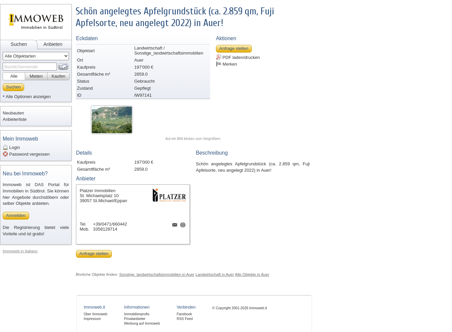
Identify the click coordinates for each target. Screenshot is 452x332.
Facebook (184, 314)
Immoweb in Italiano (20, 251)
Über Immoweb (95, 314)
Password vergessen (26, 154)
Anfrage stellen (233, 48)
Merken (226, 64)
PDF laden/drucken (238, 57)
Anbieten (53, 44)
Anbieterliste (15, 119)
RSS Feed (185, 319)
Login (11, 147)
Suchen (19, 44)
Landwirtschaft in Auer (215, 274)
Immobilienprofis (136, 314)
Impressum (92, 319)
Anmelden (16, 215)
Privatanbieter (134, 319)
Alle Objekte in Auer (252, 274)
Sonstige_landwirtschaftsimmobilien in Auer (157, 274)
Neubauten (13, 112)
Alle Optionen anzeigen (28, 96)
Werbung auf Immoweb (142, 323)
